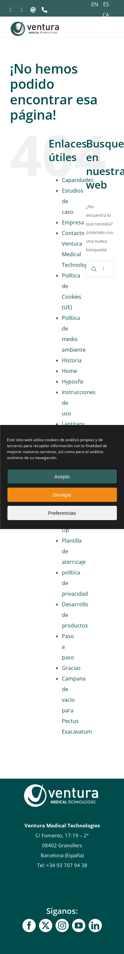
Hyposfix (72, 381)
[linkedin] (95, 925)
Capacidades (78, 180)
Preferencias (62, 513)
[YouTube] (78, 925)
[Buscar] (94, 269)
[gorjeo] (45, 925)
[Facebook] (29, 925)
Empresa (73, 222)
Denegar (62, 495)
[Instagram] (62, 925)
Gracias (71, 668)
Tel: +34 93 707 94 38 (62, 865)
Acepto (62, 476)
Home (69, 371)
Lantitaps (73, 424)
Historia (72, 360)
